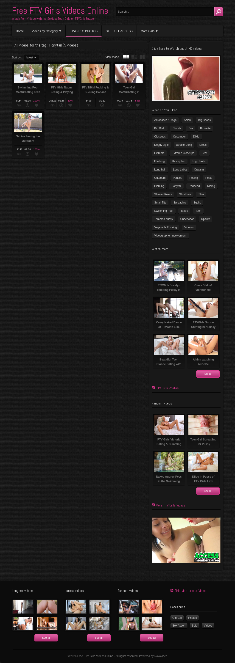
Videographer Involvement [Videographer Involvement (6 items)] (170, 235)
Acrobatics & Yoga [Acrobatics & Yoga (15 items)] (165, 120)
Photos (192, 617)
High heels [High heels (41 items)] (199, 161)
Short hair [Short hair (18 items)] (185, 194)
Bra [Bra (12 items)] (190, 128)
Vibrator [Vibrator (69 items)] (189, 227)
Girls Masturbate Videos (190, 590)
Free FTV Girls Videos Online (60, 11)
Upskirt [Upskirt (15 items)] (205, 219)
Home (20, 31)
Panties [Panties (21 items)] (177, 177)
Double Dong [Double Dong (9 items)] (184, 144)
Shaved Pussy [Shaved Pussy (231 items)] (163, 194)
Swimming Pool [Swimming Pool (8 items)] (163, 210)
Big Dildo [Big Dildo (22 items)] (159, 128)
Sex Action (178, 625)
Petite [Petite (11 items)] (209, 177)
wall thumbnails (142, 57)
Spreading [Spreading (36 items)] (179, 202)
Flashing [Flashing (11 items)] (159, 161)
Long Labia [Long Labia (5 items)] (180, 169)
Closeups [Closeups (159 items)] (160, 136)
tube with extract (134, 57)
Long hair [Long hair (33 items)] (160, 169)
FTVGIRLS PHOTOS (84, 31)
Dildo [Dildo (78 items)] (196, 136)
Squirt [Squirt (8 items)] (197, 202)
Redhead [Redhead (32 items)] (194, 186)
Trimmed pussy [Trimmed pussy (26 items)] (163, 219)
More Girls (147, 31)
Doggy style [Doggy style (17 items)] (161, 144)
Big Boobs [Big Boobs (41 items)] (204, 120)
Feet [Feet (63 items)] (204, 153)
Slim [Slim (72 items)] (201, 194)
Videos (208, 625)
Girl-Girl (177, 617)
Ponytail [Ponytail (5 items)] (176, 186)
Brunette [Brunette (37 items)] (205, 128)
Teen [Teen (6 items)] (198, 210)
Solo (194, 625)
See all (208, 374)
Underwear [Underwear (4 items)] (187, 219)
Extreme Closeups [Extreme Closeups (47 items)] (183, 153)
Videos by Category (45, 31)
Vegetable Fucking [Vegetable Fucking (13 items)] (165, 227)
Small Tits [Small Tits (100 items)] (160, 202)
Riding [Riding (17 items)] (211, 186)
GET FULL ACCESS (119, 31)
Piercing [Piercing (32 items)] (159, 186)
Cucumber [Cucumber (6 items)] (179, 136)
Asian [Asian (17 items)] (187, 120)
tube (126, 57)
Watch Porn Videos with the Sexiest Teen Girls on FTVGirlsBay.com (54, 19)
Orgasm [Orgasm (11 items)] (199, 169)
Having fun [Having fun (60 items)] (178, 161)
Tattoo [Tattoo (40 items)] (184, 210)
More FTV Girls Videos (170, 505)
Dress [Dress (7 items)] (203, 144)
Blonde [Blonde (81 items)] (177, 128)
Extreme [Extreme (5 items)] (159, 153)
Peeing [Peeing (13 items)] (193, 177)
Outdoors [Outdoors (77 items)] (159, 177)
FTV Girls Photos (167, 388)
